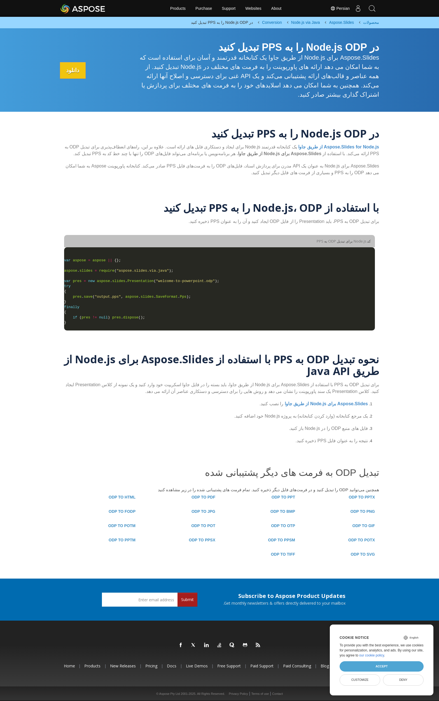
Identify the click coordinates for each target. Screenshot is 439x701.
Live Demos (197, 666)
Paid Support (262, 666)
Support (228, 8)
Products (178, 8)
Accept (381, 666)
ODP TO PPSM (281, 540)
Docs (171, 666)
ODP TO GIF (363, 525)
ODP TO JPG (203, 511)
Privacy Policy (238, 693)
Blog (325, 666)
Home (69, 666)
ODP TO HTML (122, 497)
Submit (187, 599)
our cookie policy (371, 655)
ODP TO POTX (361, 540)
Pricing (151, 666)
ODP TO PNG (363, 511)
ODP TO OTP (283, 525)
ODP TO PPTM (122, 540)
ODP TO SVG (363, 554)
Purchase (203, 8)
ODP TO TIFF (283, 554)
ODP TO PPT (283, 497)
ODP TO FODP (122, 511)
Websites (253, 8)
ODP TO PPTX (362, 497)
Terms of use (260, 693)
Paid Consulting (297, 666)
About (276, 8)
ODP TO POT (203, 525)
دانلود (73, 70)
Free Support (229, 666)
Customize (360, 679)
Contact (277, 693)
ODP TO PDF (203, 497)
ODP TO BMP (282, 511)
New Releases (123, 666)
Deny (403, 679)
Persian (340, 8)
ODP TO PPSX (202, 540)
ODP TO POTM (122, 525)
